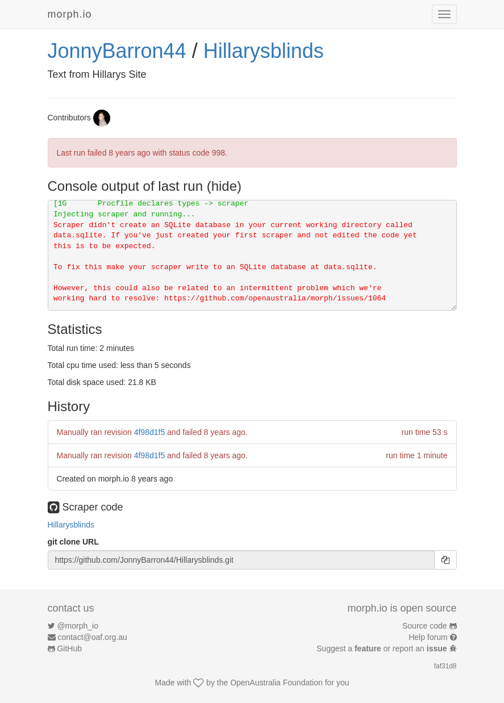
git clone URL (73, 541)
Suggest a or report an (382, 648)
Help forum (428, 637)
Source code (424, 625)
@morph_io (77, 625)
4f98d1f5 (149, 432)
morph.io (70, 14)
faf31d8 (445, 666)
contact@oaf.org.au (92, 637)
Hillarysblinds (263, 50)
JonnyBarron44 (117, 50)
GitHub (69, 648)
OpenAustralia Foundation (276, 682)
